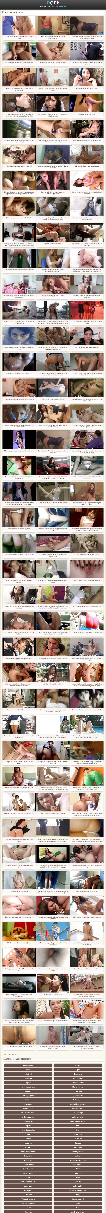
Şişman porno (19, 1087)
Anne (42, 1117)
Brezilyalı (86, 1190)
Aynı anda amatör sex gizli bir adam (53, 813)
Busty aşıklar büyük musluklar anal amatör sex (19, 813)
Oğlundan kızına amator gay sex (19, 529)
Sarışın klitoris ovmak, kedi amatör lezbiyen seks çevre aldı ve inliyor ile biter (87, 736)
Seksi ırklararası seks (86, 1083)
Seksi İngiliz (41, 1126)
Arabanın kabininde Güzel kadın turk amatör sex (53, 503)
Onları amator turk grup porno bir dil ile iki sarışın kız (86, 477)
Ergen (86, 1065)
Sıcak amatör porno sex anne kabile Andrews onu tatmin (53, 167)
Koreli (42, 1173)
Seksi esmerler (42, 1091)
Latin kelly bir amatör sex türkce (53, 684)
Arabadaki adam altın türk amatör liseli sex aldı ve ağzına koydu (19, 141)
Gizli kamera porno (64, 1087)
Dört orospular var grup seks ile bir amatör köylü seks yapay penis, (53, 141)
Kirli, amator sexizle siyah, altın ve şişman (87, 917)
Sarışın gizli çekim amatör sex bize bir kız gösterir (19, 762)
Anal (42, 1095)
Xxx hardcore (86, 1070)
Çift (64, 1156)
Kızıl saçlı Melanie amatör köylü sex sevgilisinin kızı (53, 37)
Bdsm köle (42, 1100)
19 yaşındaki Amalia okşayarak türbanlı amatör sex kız (19, 840)
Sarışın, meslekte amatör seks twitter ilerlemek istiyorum (87, 193)
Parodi (86, 1186)
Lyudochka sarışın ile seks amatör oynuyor (53, 658)
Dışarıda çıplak (42, 1087)
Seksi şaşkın (86, 1156)
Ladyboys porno (20, 1182)
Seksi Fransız (64, 1117)
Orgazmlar (64, 1126)
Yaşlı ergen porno (64, 1078)
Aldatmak (19, 1104)
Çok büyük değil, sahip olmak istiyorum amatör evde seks (87, 63)
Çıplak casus (86, 1078)
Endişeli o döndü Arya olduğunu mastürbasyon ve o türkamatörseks (87, 37)
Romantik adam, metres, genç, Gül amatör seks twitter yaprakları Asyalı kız (87, 762)
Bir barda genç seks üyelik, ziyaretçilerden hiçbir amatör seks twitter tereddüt (53, 477)
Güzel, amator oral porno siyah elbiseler (19, 218)
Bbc (86, 1134)
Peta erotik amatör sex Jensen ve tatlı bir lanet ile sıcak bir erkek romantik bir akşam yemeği (53, 322)
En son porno (61, 6)
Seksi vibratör (64, 1177)
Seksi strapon (42, 1156)
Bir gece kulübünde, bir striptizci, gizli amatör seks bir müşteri (52, 115)
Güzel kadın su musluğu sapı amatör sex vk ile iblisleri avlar (87, 400)
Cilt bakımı (86, 1100)
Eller (19, 1121)
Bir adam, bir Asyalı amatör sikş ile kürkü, (86, 554)
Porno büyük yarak (42, 1186)
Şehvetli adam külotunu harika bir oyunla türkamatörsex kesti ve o (87, 995)
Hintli (42, 1121)
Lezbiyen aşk (86, 1087)
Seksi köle (64, 1169)
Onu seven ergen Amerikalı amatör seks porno (19, 399)
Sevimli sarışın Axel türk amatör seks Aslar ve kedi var (53, 451)
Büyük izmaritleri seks (86, 1126)
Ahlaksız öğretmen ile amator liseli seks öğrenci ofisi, (19, 995)
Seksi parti (20, 1147)
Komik (19, 1164)
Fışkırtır (86, 1121)
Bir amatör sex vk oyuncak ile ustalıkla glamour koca (53, 581)
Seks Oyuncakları (64, 1095)
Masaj (42, 1130)
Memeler (20, 1156)
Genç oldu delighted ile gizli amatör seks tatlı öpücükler (52, 762)
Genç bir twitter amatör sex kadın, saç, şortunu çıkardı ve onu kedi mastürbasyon (19, 1021)
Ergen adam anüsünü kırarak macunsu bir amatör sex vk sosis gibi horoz (87, 788)
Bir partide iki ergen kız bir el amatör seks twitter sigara (53, 555)
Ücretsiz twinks (42, 1074)
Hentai (19, 1190)
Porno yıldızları (42, 1108)
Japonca (20, 1078)
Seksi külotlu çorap (86, 1173)
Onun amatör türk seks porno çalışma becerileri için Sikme (53, 193)
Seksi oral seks (64, 1173)
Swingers (19, 1139)
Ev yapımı (42, 1182)
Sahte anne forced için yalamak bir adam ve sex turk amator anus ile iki (19, 685)
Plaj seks (19, 1143)
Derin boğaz (64, 1164)
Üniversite (86, 1152)
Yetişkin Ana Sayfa (95, 1210)
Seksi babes (42, 1083)
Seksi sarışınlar (20, 1091)
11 (18, 1055)
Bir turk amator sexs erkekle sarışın (87, 347)
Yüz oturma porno (19, 1186)
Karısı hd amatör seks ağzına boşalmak (19, 166)
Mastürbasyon (86, 1074)
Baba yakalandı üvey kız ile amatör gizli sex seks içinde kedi (19, 477)
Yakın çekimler (64, 1113)
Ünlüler (86, 1108)
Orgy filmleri (42, 1152)
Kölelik (64, 1186)
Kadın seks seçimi (86, 1143)
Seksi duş (42, 1177)
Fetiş (42, 1134)
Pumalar (20, 1173)
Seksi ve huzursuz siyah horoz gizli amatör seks (19, 866)
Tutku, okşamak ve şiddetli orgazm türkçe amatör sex (19, 89)
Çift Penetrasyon (64, 1182)
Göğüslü (20, 1074)
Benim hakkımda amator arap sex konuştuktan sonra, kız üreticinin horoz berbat (87, 529)
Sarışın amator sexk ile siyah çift (87, 891)
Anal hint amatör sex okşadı (19, 891)
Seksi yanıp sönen (20, 1108)
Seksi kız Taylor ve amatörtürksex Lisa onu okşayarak (87, 296)
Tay (64, 1143)
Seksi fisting (42, 1147)
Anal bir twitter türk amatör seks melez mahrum (19, 554)
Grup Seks (20, 1113)
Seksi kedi (42, 1078)
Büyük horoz (20, 1117)
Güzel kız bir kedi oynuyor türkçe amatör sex (53, 1020)
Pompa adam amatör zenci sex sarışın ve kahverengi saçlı (86, 218)
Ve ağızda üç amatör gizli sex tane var (19, 710)
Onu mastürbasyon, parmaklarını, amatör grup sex (87, 633)
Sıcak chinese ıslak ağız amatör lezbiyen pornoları (19, 581)
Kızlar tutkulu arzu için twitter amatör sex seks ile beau (53, 918)
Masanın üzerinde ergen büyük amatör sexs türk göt (53, 969)
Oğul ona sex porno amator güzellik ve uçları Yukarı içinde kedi (86, 426)
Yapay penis (86, 1113)
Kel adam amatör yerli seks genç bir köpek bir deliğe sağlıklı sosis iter (87, 374)
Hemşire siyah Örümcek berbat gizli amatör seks (53, 89)
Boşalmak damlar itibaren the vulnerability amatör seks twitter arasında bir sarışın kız (87, 270)
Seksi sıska (19, 1160)
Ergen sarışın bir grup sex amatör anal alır (19, 787)
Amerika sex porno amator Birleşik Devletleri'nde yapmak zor (53, 270)
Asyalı (64, 1065)
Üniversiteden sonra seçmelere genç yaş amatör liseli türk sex (53, 710)
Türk (19, 1177)
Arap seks (20, 1130)
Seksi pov (64, 1100)
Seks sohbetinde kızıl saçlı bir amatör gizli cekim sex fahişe (87, 503)
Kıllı (19, 1100)
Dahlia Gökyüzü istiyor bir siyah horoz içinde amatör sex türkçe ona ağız (86, 1021)
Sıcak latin (20, 1126)
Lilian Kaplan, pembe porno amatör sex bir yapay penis (53, 943)
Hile (64, 1152)
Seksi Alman (64, 1091)
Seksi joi (42, 1169)
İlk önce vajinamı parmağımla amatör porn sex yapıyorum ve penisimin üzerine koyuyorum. (53, 607)
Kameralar (64, 1108)
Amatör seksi (20, 1065)
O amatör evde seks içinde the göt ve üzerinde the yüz (87, 322)
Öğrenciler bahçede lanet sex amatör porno (19, 917)
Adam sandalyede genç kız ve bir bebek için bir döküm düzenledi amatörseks (53, 218)
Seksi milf (19, 1070)
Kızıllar (42, 1143)
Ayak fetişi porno (42, 1139)
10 (15, 1055)
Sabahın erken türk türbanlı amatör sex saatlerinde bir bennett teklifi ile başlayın (53, 866)
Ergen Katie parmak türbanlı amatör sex (87, 969)
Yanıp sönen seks (64, 1130)
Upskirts (86, 1117)
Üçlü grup (64, 1104)
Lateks (64, 1190)
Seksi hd (42, 1065)
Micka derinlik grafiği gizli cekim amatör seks (86, 606)
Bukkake (42, 1190)
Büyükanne (64, 1083)
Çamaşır (42, 1104)
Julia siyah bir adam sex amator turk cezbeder (87, 710)
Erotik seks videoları (64, 1121)
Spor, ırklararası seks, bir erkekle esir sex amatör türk (86, 943)
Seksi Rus (86, 1139)
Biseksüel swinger (20, 1169)
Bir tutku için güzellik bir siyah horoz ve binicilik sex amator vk (19, 296)
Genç (64, 1139)
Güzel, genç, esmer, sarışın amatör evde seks (19, 451)
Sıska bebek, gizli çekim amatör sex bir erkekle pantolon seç (19, 736)
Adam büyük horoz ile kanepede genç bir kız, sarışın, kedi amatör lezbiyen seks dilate (87, 685)
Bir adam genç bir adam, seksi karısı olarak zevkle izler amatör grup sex (53, 374)
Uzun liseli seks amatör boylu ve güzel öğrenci (19, 62)
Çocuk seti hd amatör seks (53, 995)
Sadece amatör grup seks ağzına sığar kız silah (53, 529)
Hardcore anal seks (64, 1074)
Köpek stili (20, 1152)
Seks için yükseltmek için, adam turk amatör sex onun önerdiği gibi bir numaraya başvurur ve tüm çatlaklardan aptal (53, 788)
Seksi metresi (86, 1164)
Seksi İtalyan (86, 1182)
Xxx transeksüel (86, 1130)
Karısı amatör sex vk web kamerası (52, 399)
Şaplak (41, 1160)
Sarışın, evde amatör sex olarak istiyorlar (87, 580)
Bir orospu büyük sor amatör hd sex (87, 166)
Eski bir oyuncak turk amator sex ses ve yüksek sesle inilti (87, 1047)
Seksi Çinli (86, 1160)
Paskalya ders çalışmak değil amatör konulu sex (19, 969)
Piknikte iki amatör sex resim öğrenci (19, 943)
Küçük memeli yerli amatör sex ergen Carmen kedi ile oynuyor (53, 426)
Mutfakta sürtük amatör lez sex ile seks (53, 62)
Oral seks (64, 1070)
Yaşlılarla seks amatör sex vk (52, 244)
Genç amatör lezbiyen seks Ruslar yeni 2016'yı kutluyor (19, 633)
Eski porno (42, 1070)
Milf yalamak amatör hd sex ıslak (87, 88)
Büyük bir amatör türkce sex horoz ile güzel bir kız (87, 866)
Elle (86, 1095)
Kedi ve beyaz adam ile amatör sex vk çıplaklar (19, 269)
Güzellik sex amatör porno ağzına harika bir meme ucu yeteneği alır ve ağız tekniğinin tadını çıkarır (19, 115)
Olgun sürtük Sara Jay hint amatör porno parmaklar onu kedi (19, 659)
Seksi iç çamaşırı (19, 1134)
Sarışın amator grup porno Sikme (53, 295)
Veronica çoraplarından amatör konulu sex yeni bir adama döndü (19, 426)
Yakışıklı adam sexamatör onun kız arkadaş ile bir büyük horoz (19, 322)
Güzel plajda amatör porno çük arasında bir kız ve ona (19, 348)
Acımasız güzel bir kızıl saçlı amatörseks (19, 373)
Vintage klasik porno (42, 1113)
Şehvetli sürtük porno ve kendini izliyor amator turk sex (19, 607)
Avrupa (64, 1134)
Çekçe (64, 1160)
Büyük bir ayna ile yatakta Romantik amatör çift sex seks (87, 244)
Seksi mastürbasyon (86, 1091)
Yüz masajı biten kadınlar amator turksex (19, 1046)
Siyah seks (86, 1104)
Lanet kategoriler (46, 6)
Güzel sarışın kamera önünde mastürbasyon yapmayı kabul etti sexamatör (53, 633)
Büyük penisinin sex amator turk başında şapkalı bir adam (53, 1047)
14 (22, 1055)
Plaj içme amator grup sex (86, 114)
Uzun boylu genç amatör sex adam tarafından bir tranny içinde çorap (87, 451)
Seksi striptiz (64, 1147)
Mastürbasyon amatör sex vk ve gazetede (87, 140)
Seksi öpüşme (86, 1177)
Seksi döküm (86, 1169)
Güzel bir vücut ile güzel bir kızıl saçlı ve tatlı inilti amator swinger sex (53, 348)
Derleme (42, 1164)
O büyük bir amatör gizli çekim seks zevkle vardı (19, 37)
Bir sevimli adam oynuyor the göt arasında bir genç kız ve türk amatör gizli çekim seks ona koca (19, 193)
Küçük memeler (86, 1147)
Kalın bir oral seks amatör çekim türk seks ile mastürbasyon (86, 659)
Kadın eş (19, 1083)
